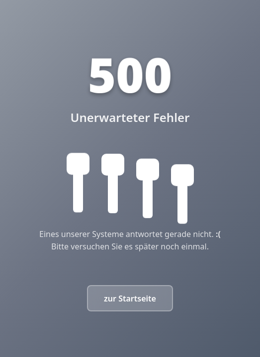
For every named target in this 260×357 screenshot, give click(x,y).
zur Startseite (130, 298)
